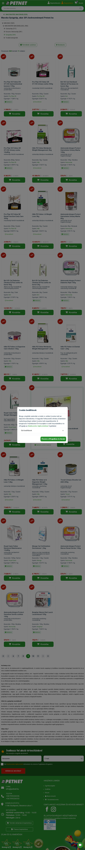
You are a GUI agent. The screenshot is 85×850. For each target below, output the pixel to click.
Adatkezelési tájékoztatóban (38, 426)
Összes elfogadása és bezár (53, 439)
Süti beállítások (26, 430)
